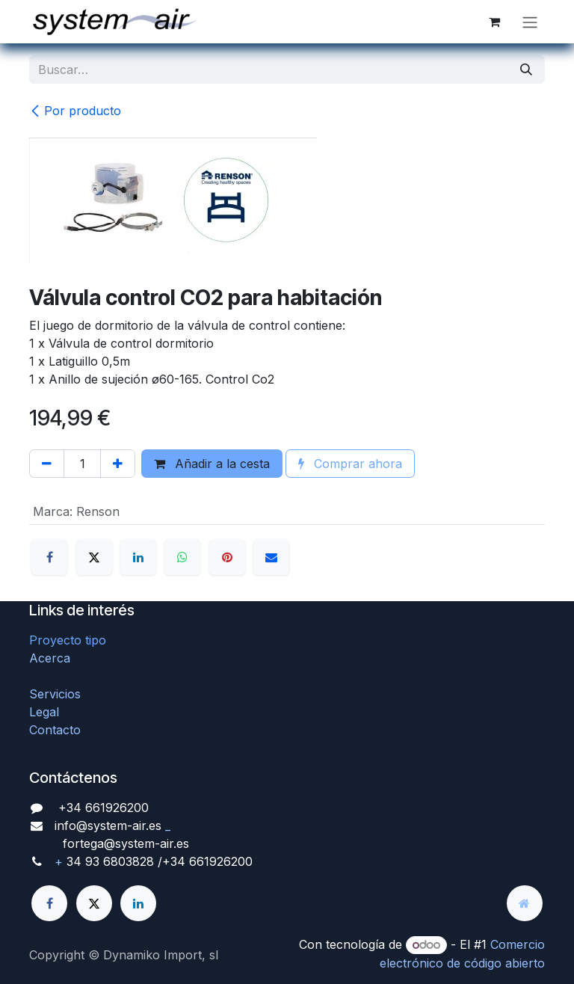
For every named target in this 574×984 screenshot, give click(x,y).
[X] (94, 557)
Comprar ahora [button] (350, 463)
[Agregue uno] (117, 463)
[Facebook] (49, 557)
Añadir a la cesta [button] (212, 463)
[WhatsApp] (182, 557)
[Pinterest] (227, 557)
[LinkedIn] (138, 557)
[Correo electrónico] (271, 557)
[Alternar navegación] (530, 21)
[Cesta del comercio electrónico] (494, 22)
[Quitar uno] (46, 463)
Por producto (75, 110)
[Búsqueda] (526, 69)
